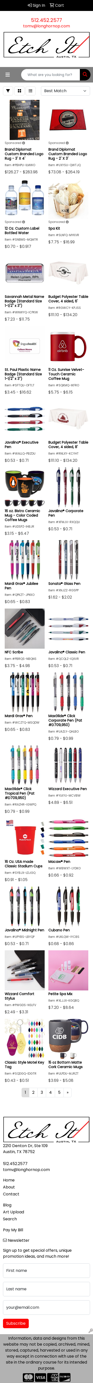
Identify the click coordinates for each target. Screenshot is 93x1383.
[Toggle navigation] (7, 74)
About (9, 1187)
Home (9, 1180)
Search (10, 1219)
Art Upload (13, 1212)
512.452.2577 (46, 20)
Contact (11, 1194)
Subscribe (16, 1323)
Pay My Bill (13, 1230)
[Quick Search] (50, 74)
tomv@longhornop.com (46, 26)
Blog (7, 1205)
